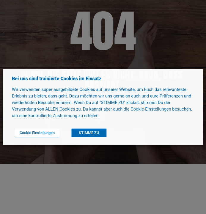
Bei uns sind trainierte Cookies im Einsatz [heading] (56, 78)
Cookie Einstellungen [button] (37, 133)
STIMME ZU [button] (89, 133)
